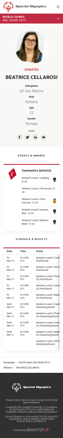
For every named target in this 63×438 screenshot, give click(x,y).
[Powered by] (38, 429)
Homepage (9, 362)
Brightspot (51, 411)
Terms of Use (28, 400)
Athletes (31, 69)
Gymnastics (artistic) (36, 170)
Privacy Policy (13, 400)
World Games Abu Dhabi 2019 (34, 362)
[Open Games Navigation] (58, 18)
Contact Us (42, 400)
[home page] (24, 7)
